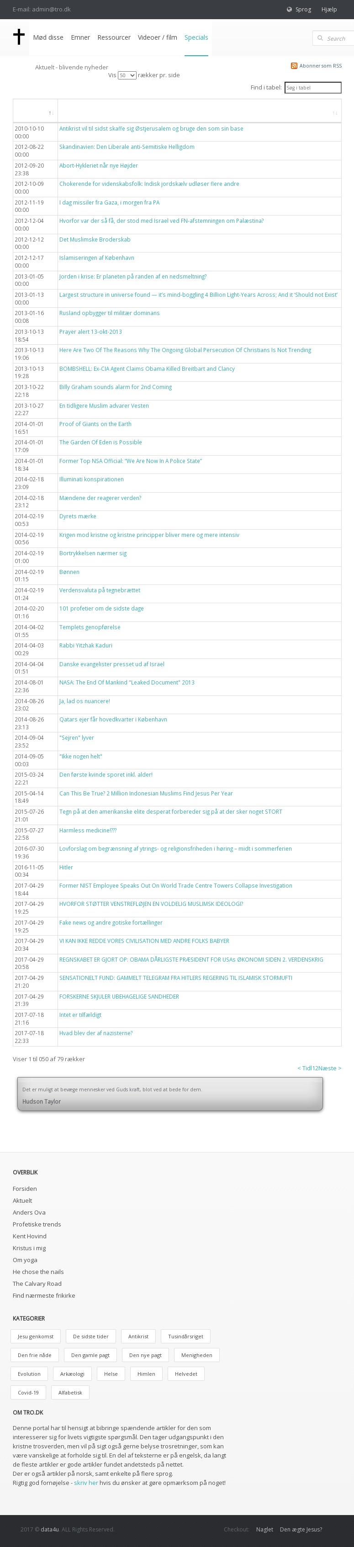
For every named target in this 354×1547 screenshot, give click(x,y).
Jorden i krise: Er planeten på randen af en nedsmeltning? (132, 276)
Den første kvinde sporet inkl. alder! (106, 774)
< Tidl (304, 1068)
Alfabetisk (70, 1392)
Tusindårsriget (185, 1336)
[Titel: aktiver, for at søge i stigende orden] (200, 111)
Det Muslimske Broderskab (95, 239)
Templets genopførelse (90, 627)
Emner (80, 37)
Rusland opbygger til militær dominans (109, 312)
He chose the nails (38, 1272)
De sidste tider (91, 1336)
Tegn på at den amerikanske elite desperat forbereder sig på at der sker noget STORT (170, 811)
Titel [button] (74, 110)
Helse (111, 1373)
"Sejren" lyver (76, 737)
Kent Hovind (30, 1236)
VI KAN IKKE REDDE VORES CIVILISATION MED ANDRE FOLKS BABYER (144, 940)
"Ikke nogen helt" (80, 756)
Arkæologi (72, 1373)
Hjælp (329, 9)
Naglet (264, 1529)
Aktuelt (22, 1200)
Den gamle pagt (90, 1355)
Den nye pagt (145, 1355)
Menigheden (196, 1355)
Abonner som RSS (321, 66)
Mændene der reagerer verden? (100, 497)
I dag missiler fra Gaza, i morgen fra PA (109, 202)
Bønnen (69, 571)
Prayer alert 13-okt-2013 (90, 331)
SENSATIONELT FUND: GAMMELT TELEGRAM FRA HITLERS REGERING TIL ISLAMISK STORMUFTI (175, 977)
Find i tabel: (296, 88)
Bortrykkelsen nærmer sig (93, 553)
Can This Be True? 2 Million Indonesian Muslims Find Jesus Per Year (146, 793)
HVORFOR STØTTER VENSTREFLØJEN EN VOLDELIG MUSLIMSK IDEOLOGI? (151, 903)
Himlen (146, 1373)
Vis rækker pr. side (144, 75)
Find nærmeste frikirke (44, 1295)
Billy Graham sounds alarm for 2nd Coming (115, 386)
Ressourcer (114, 37)
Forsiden (25, 1188)
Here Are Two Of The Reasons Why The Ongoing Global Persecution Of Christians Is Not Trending (185, 349)
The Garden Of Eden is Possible (100, 442)
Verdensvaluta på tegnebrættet (99, 590)
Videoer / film (157, 37)
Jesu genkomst (35, 1336)
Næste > (330, 1068)
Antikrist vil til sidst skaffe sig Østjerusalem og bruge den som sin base (151, 128)
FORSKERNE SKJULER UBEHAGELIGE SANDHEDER (119, 996)
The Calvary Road (37, 1283)
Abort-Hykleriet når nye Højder (98, 165)
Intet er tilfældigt (80, 1014)
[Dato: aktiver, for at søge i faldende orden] (35, 111)
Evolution (29, 1373)
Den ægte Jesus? (301, 1529)
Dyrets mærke (77, 516)
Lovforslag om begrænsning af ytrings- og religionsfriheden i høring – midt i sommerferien (175, 848)
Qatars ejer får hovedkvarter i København (113, 719)
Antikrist (138, 1336)
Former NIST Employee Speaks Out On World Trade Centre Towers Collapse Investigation (175, 885)
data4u (50, 1529)
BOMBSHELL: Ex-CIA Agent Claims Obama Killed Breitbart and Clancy (147, 368)
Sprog (303, 9)
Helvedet (186, 1373)
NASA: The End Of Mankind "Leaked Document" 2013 (127, 682)
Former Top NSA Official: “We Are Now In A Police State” (130, 460)
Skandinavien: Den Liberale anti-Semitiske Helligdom (127, 146)
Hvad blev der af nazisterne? (95, 1033)
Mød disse (48, 37)
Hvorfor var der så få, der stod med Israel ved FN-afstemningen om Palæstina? (161, 220)
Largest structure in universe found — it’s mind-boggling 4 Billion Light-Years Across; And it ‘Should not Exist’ (198, 294)
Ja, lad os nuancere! (84, 701)
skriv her (86, 1483)
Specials (196, 37)
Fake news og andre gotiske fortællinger (111, 922)
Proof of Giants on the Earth (95, 423)
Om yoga (25, 1260)
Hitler (66, 867)
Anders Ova (29, 1212)
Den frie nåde (35, 1355)
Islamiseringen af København (96, 257)
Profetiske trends (37, 1224)
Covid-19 (28, 1392)
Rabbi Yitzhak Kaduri (85, 645)
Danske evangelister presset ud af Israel (111, 664)
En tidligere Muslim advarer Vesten (104, 405)
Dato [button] (30, 110)
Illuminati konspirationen (91, 479)
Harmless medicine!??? (87, 830)
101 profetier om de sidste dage (101, 608)
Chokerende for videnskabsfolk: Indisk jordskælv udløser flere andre (149, 183)
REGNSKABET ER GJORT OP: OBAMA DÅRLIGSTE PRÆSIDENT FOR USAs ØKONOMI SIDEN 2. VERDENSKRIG (191, 959)
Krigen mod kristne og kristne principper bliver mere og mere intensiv (149, 534)
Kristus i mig (29, 1248)
